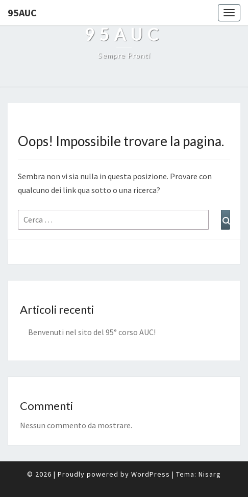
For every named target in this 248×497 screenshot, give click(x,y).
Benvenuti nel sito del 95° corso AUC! (92, 332)
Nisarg (210, 474)
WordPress (150, 474)
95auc (22, 12)
